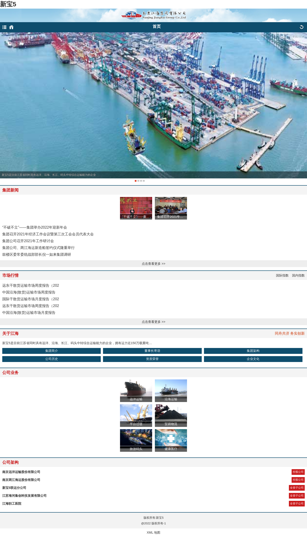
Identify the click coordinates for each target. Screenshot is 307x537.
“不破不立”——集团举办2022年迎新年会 (34, 227)
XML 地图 (153, 532)
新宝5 (8, 4)
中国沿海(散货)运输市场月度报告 (28, 313)
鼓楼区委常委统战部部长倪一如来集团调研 (36, 254)
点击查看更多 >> (153, 263)
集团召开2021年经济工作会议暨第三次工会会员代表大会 (48, 234)
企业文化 (253, 359)
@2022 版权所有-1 (153, 523)
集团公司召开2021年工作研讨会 (28, 241)
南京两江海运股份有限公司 (21, 480)
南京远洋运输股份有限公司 (21, 472)
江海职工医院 (11, 503)
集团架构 (253, 350)
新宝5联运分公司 (14, 488)
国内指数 (298, 275)
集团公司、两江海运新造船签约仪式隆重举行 (38, 248)
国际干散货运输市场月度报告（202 (30, 299)
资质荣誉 (152, 359)
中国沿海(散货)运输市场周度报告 (28, 292)
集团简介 (51, 350)
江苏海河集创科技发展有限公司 (24, 495)
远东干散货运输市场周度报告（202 (30, 285)
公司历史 (51, 359)
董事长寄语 (152, 350)
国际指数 (282, 275)
